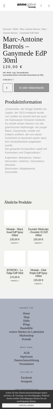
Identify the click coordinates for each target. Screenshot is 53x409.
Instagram (26, 381)
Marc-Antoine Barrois (30, 29)
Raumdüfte (26, 328)
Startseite (7, 29)
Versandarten (26, 363)
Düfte (15, 29)
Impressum (26, 356)
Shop (26, 317)
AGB (26, 352)
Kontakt (26, 339)
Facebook (26, 377)
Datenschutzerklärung (26, 360)
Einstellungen (26, 405)
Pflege (26, 324)
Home (26, 313)
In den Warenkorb (31, 88)
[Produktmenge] (8, 87)
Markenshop (27, 335)
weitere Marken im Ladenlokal (26, 331)
